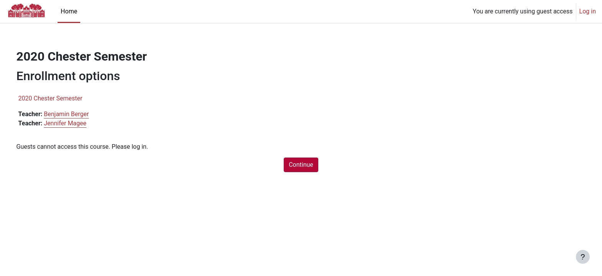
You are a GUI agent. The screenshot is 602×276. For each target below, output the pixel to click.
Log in (587, 11)
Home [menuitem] (69, 11)
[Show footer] (583, 257)
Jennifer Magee (76, 123)
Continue (301, 164)
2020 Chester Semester (61, 98)
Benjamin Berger (77, 114)
